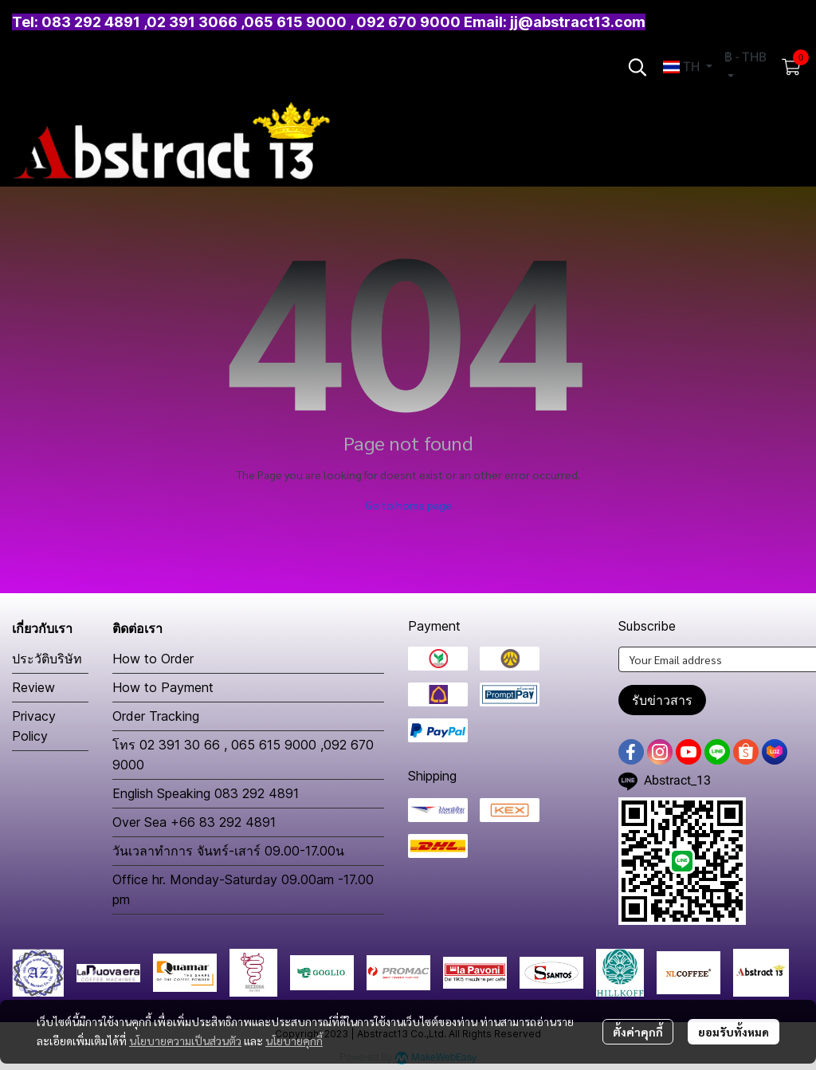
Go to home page (408, 505)
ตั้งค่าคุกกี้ (638, 1032)
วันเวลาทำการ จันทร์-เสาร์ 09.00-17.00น (228, 851)
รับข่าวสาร (662, 700)
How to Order (153, 659)
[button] (637, 67)
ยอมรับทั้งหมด (733, 1032)
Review (33, 687)
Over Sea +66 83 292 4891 (194, 822)
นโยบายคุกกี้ (294, 1040)
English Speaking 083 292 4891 (205, 793)
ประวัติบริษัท (47, 659)
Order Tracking (155, 716)
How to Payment (163, 687)
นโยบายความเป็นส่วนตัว (185, 1040)
